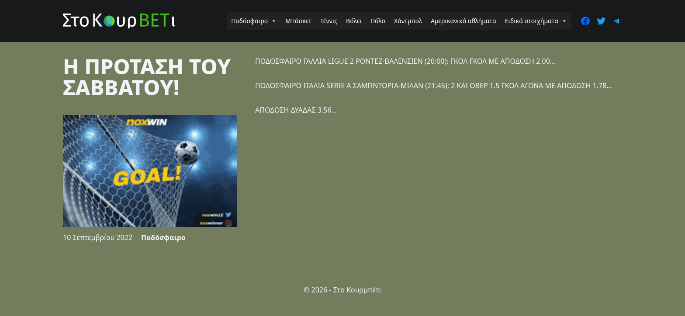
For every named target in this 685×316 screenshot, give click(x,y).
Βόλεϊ (354, 21)
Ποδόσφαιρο (254, 21)
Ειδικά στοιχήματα (536, 21)
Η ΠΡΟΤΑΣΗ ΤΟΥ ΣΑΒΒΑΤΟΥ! (147, 76)
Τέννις (328, 21)
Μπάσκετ (298, 21)
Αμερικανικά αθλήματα (463, 21)
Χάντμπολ (408, 21)
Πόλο (377, 21)
